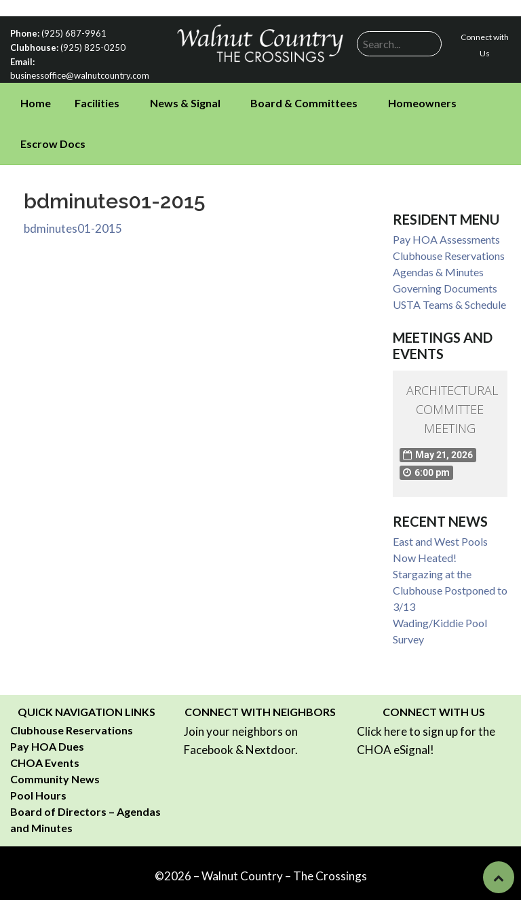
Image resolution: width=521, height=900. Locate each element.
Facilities (97, 100)
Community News (55, 776)
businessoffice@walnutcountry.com (76, 73)
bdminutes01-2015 (73, 225)
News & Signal (185, 100)
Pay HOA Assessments (446, 236)
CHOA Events (44, 759)
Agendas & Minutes (438, 269)
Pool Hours (38, 792)
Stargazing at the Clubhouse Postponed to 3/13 (450, 587)
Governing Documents (445, 285)
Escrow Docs (52, 140)
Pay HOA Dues (47, 743)
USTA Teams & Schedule (449, 301)
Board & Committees (304, 100)
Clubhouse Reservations (449, 252)
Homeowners (422, 100)
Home (35, 100)
